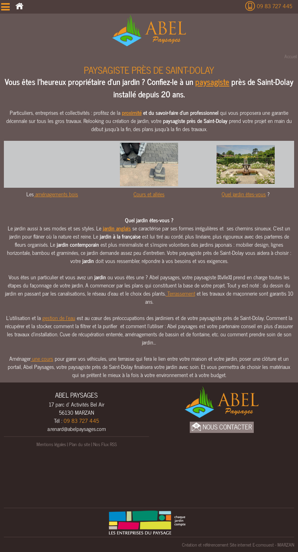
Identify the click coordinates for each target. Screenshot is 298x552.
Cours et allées (149, 193)
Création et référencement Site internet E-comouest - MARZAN (238, 545)
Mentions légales (51, 444)
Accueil (290, 56)
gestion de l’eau (58, 317)
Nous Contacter (222, 427)
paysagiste (212, 81)
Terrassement (180, 293)
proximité (132, 112)
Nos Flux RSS (105, 444)
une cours (42, 358)
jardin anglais (117, 227)
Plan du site (79, 444)
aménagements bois (56, 193)
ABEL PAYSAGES (76, 394)
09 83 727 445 (274, 5)
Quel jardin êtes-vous (244, 193)
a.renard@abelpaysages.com (76, 428)
